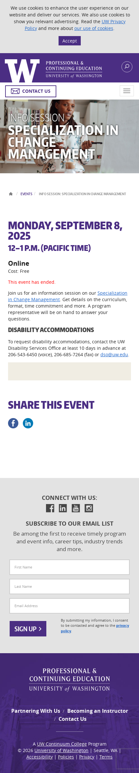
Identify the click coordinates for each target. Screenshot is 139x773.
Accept (69, 41)
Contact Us (73, 718)
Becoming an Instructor (97, 710)
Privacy (86, 757)
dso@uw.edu (114, 354)
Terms (106, 757)
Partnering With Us (35, 710)
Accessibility (39, 757)
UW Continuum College (62, 744)
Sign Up (28, 629)
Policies (66, 757)
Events (26, 194)
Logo (54, 70)
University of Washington (61, 750)
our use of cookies (93, 28)
